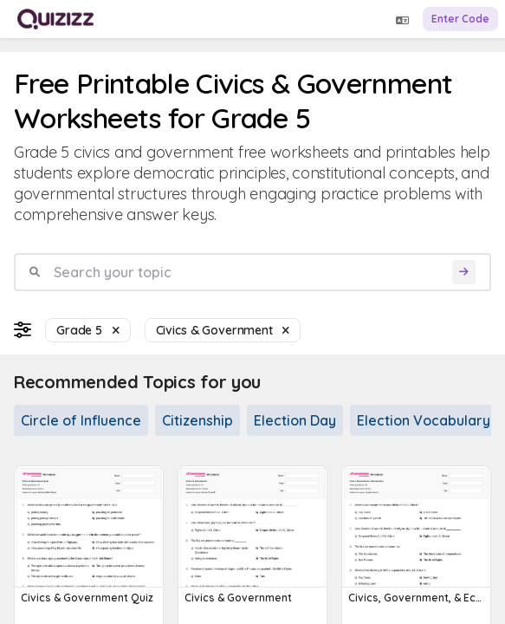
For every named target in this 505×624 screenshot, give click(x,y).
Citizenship (197, 420)
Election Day (295, 420)
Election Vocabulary (423, 420)
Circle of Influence (81, 420)
